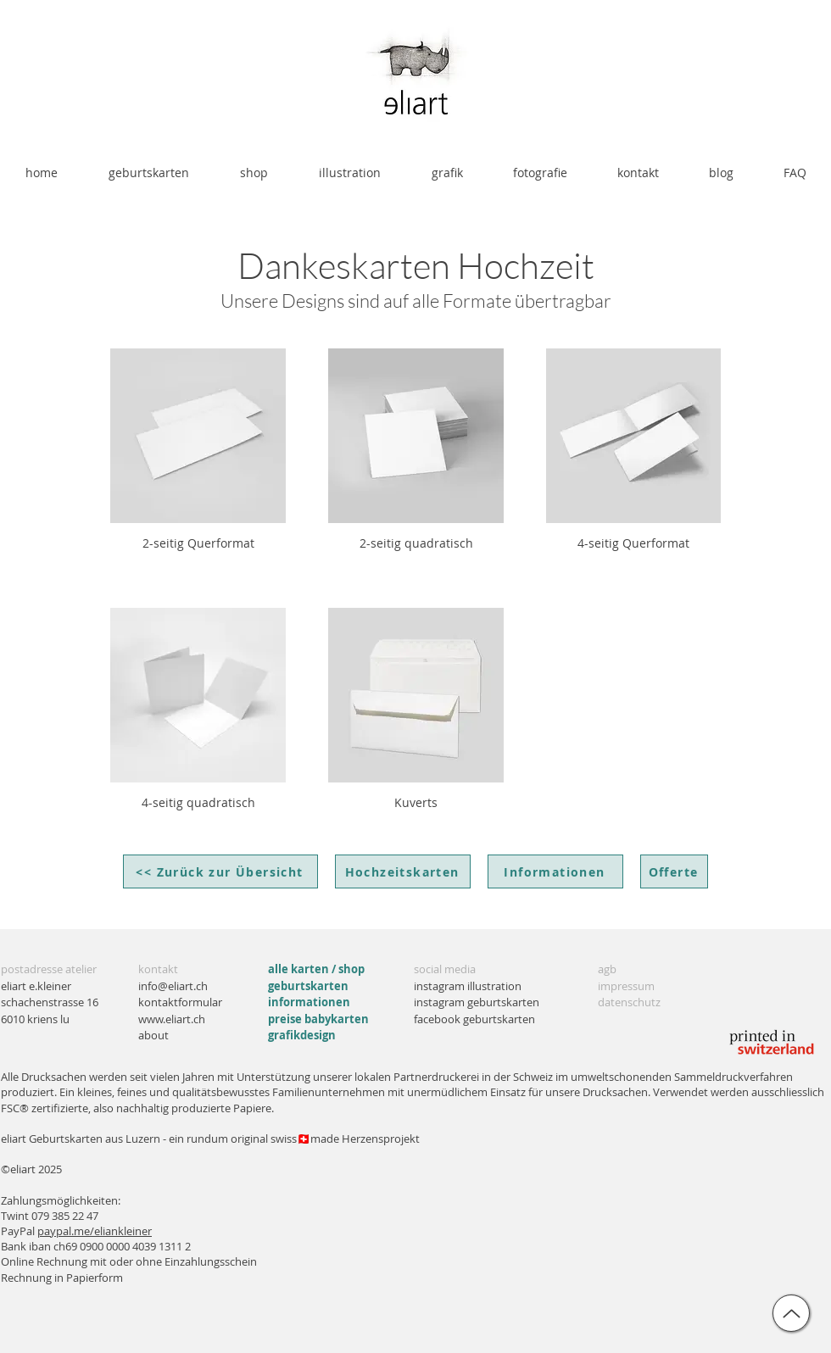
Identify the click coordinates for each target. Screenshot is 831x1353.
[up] (791, 1313)
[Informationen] (555, 871)
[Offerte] (674, 871)
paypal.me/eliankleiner (94, 1231)
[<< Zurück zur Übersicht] (220, 871)
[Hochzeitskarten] (403, 871)
